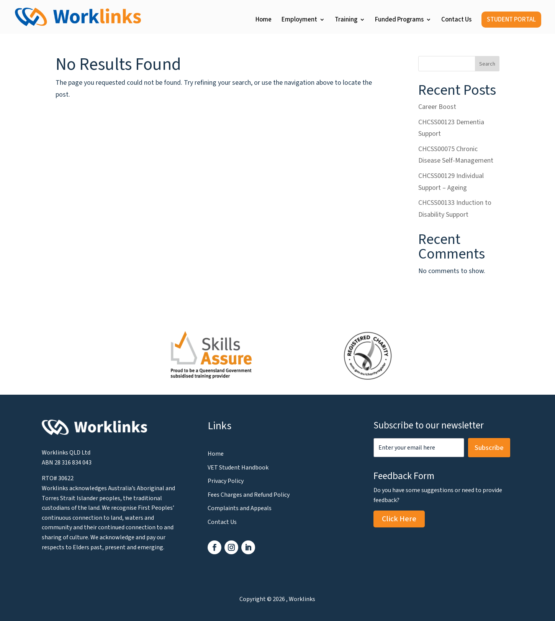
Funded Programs (399, 20)
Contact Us (456, 20)
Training (346, 20)
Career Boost (437, 107)
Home (263, 20)
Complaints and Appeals (240, 508)
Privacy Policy (226, 481)
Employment (299, 20)
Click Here (399, 519)
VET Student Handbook (238, 467)
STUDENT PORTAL (511, 19)
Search (487, 64)
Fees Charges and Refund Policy (249, 495)
